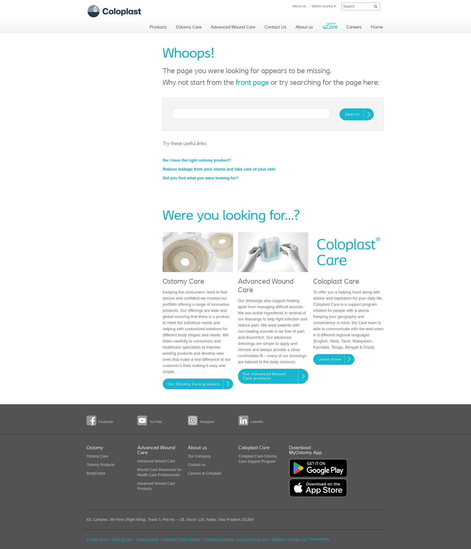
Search (352, 114)
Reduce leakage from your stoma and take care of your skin (219, 169)
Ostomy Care (97, 456)
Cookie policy (97, 539)
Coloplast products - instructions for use (236, 539)
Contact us (196, 465)
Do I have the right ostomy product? (197, 160)
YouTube (155, 422)
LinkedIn (256, 422)
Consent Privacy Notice (181, 539)
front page (252, 83)
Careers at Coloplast (204, 473)
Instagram (207, 422)
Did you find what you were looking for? (200, 178)
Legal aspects (147, 539)
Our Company (199, 456)
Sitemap (278, 539)
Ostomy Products (101, 465)
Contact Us (297, 539)
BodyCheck (96, 473)
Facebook (105, 422)
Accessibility (319, 539)
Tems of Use (122, 539)
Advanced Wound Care (156, 461)
